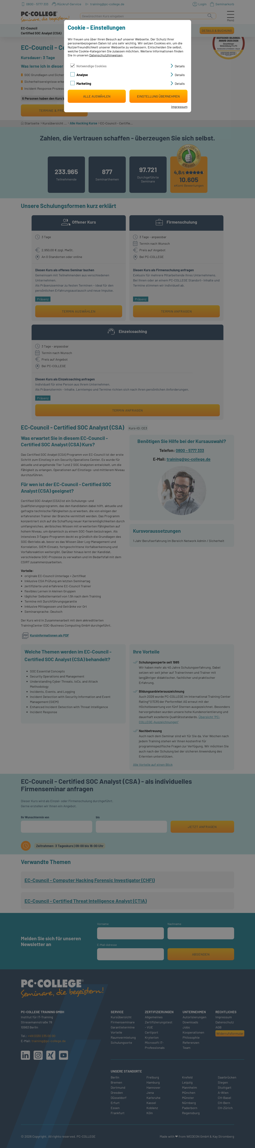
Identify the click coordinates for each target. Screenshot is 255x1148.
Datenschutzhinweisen (106, 55)
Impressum (179, 107)
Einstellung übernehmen (158, 96)
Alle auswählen (96, 96)
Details (180, 66)
